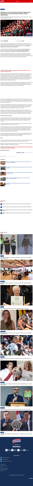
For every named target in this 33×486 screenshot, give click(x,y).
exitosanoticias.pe (5, 459)
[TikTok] (19, 446)
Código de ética (2, 464)
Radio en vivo (2, 470)
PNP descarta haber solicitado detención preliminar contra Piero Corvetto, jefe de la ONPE (15, 409)
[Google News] (18, 446)
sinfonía (15, 156)
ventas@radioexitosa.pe (6, 457)
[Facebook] (13, 446)
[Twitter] (14, 446)
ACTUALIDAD (9, 156)
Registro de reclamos (3, 465)
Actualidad (2, 9)
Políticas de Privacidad (3, 469)
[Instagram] (17, 446)
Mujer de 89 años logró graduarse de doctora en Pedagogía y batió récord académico (14, 308)
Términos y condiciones (4, 468)
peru (12, 156)
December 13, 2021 (20, 152)
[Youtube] (15, 446)
